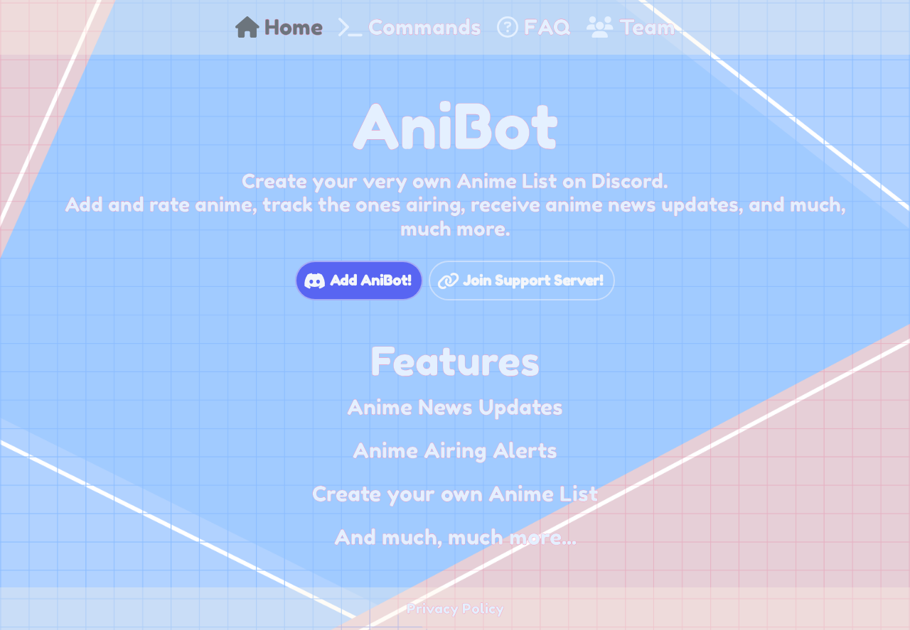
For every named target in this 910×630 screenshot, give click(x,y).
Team (631, 27)
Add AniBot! (370, 280)
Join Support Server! (533, 280)
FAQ (534, 27)
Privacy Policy (455, 608)
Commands (409, 27)
